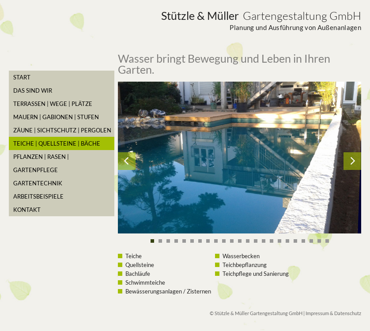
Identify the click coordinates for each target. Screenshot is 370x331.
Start (21, 77)
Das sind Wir (32, 90)
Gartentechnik (37, 183)
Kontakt (27, 209)
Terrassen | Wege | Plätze (52, 103)
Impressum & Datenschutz (333, 313)
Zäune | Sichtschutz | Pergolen (62, 130)
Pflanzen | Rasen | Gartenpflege (41, 163)
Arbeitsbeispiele (38, 196)
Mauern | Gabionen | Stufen (56, 116)
